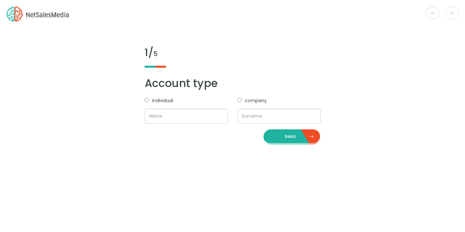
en (432, 12)
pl (452, 12)
